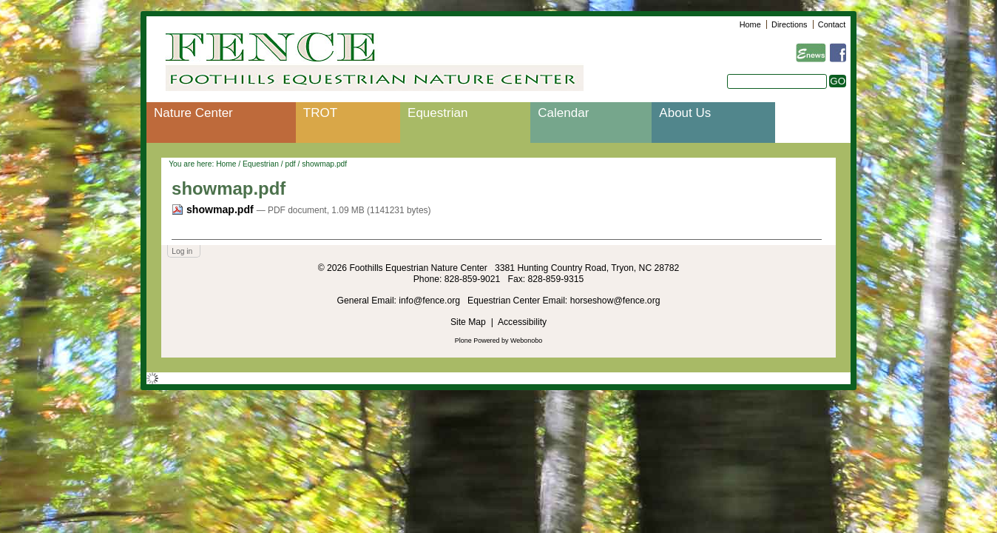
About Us (685, 113)
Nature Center (193, 113)
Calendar (563, 113)
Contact (831, 24)
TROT (320, 113)
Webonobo (526, 340)
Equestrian (437, 113)
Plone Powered (477, 340)
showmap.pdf (214, 209)
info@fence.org (430, 300)
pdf (290, 164)
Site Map (468, 322)
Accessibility (522, 322)
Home (750, 24)
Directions (789, 24)
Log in (182, 251)
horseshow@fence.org (615, 300)
